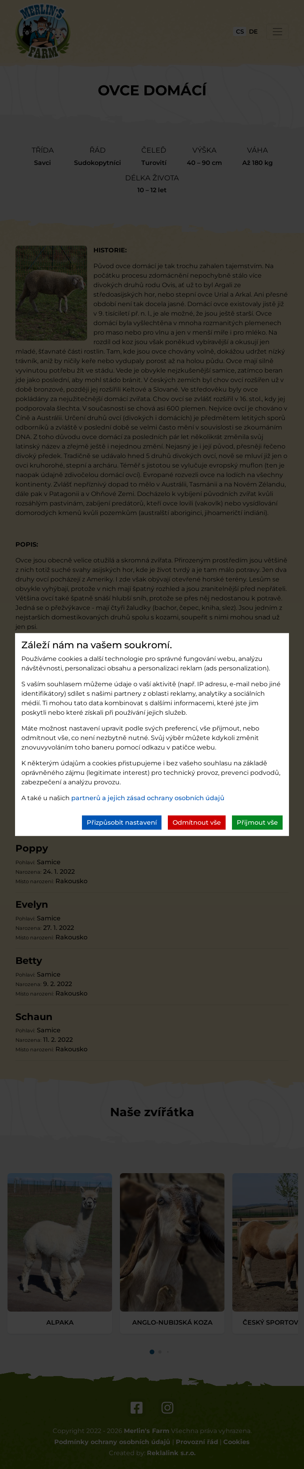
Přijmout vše (257, 822)
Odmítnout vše (197, 822)
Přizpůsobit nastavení (122, 822)
